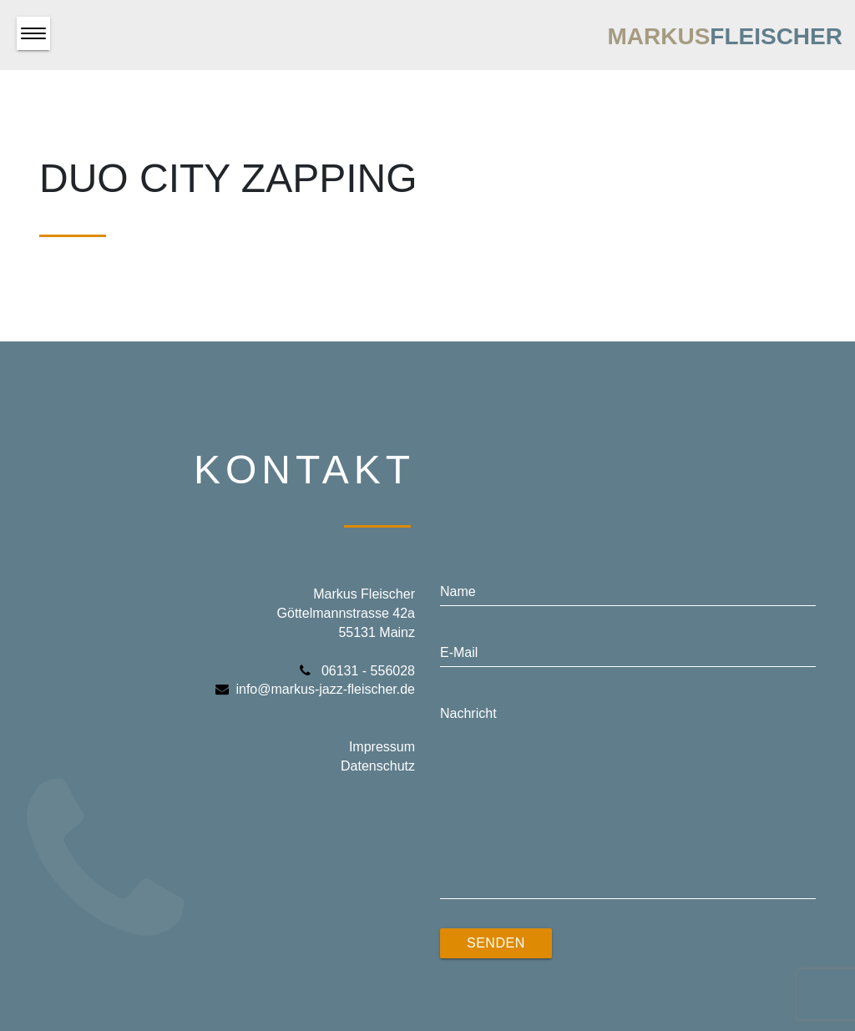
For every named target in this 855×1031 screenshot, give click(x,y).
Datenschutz (378, 766)
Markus (724, 36)
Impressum (382, 747)
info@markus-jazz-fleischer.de (315, 689)
